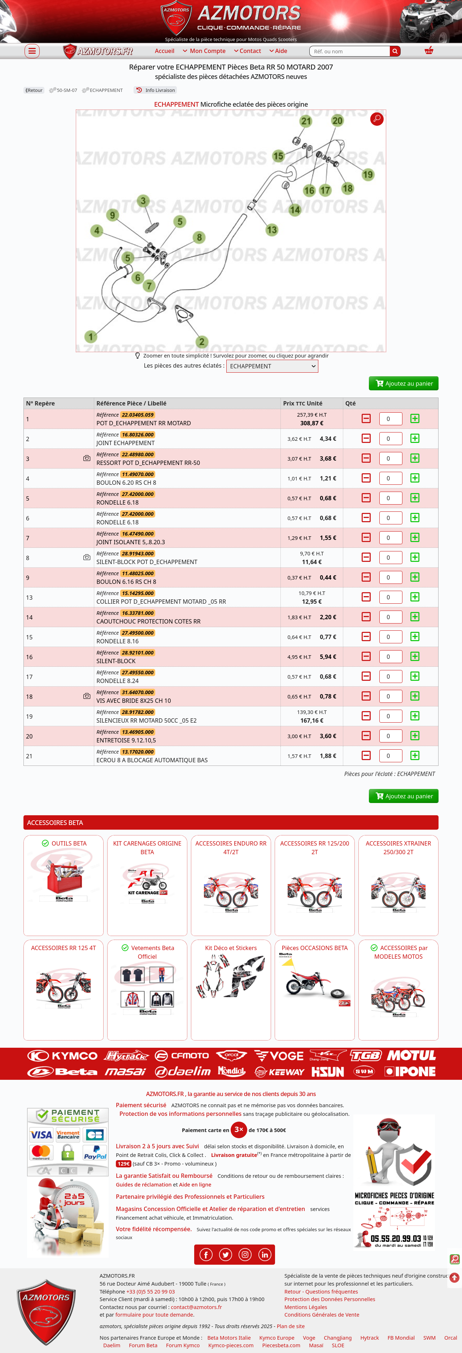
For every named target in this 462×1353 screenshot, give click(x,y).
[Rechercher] (395, 51)
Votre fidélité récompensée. (154, 1229)
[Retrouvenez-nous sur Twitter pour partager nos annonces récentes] (225, 1254)
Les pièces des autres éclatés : (184, 365)
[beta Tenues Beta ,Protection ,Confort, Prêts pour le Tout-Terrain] (147, 988)
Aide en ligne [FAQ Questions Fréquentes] (195, 1184)
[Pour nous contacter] (394, 1220)
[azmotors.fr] (98, 51)
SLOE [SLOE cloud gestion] (338, 1345)
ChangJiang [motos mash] (338, 1337)
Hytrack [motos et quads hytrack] (369, 1337)
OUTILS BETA (63, 843)
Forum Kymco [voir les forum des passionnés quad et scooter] (183, 1345)
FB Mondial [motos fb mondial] (401, 1337)
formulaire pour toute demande (154, 1314)
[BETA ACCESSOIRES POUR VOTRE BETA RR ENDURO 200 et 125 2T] (315, 892)
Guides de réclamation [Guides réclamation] (144, 1184)
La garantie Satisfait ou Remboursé (164, 1176)
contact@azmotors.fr (196, 1307)
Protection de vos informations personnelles (180, 1114)
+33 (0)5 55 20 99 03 (150, 1291)
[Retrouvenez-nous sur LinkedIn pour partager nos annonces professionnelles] (264, 1254)
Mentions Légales (305, 1307)
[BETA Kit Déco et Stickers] (231, 976)
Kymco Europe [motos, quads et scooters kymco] (277, 1337)
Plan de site (291, 1326)
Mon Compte (204, 51)
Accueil (164, 51)
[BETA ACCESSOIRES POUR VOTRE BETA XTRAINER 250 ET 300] (398, 892)
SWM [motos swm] (429, 1337)
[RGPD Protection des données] (394, 1151)
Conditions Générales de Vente (321, 1314)
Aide (277, 51)
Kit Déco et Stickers (231, 948)
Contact (247, 51)
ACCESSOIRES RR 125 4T (63, 948)
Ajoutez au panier (403, 383)
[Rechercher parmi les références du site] (349, 51)
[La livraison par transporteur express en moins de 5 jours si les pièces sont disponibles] (68, 1217)
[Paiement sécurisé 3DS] (68, 1142)
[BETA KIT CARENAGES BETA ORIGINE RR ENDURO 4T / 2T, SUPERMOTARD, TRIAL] (147, 883)
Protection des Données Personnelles (329, 1299)
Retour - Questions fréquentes (321, 1291)
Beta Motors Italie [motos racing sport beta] (228, 1337)
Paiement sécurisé (141, 1105)
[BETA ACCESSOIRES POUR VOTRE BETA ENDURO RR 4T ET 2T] (231, 892)
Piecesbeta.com (281, 1345)
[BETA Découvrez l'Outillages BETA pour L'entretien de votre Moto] (63, 875)
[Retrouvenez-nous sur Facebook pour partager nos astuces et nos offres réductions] (206, 1254)
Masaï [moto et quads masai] (316, 1345)
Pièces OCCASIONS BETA (315, 948)
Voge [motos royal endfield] (309, 1337)
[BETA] (398, 997)
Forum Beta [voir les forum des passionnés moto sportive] (143, 1345)
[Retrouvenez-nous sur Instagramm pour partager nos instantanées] (245, 1254)
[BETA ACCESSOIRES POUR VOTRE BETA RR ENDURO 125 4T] (63, 988)
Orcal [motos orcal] (450, 1337)
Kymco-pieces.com (230, 1345)
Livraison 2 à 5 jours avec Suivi (157, 1146)
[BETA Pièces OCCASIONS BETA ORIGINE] (315, 979)
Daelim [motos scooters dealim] (112, 1345)
